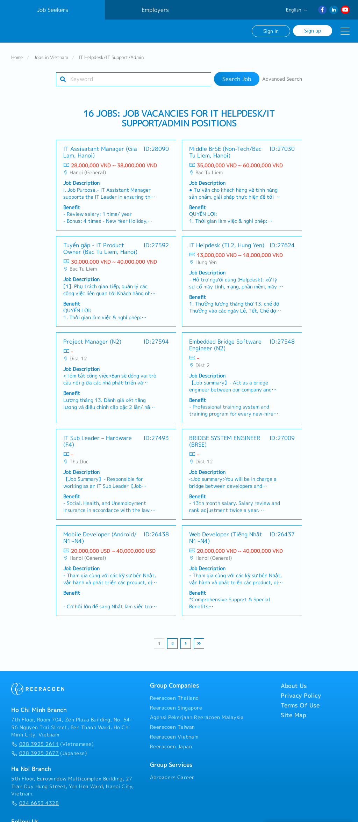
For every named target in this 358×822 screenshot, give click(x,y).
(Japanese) (49, 749)
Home (17, 53)
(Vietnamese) (52, 739)
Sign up (312, 30)
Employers (155, 10)
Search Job (236, 75)
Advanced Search (282, 74)
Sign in (271, 31)
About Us (294, 681)
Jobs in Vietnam (51, 53)
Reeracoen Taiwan (172, 722)
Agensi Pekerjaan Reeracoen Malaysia (197, 713)
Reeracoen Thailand (174, 693)
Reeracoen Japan (171, 742)
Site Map (293, 710)
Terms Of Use (300, 700)
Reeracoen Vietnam (174, 732)
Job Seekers (52, 10)
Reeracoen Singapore (176, 703)
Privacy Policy (301, 691)
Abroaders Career (172, 773)
